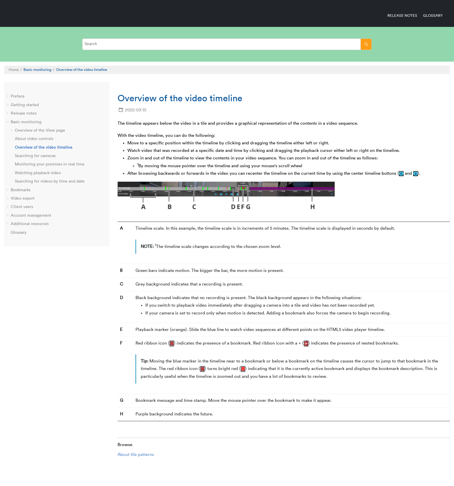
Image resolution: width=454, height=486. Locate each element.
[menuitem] (399, 15)
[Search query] (227, 44)
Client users (22, 207)
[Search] (366, 44)
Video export (22, 198)
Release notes (402, 15)
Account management (31, 215)
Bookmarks (20, 190)
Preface (18, 96)
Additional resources (30, 224)
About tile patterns (136, 454)
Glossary (433, 15)
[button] (8, 97)
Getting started (25, 105)
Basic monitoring (37, 69)
